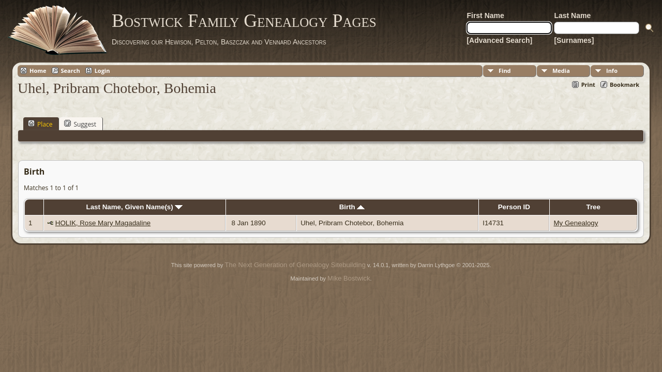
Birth (352, 207)
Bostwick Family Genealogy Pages (244, 20)
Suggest (80, 124)
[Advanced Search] (499, 40)
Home (38, 70)
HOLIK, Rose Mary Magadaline (103, 223)
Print (588, 84)
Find (505, 70)
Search (70, 70)
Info (612, 70)
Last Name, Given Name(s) (134, 207)
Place (40, 124)
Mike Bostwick (348, 278)
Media (561, 70)
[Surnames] (574, 40)
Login (102, 70)
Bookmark (624, 84)
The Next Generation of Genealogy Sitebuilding (295, 265)
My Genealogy (575, 223)
